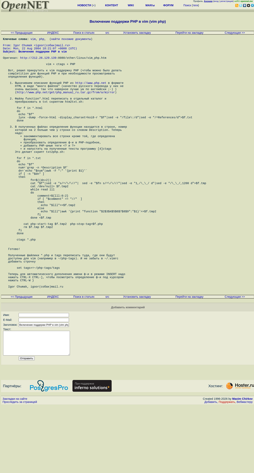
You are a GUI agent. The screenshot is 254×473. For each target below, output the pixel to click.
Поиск (187, 5)
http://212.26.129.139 (38, 63)
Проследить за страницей (20, 469)
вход (216, 1)
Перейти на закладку (189, 32)
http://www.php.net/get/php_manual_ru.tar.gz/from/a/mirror (66, 106)
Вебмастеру (245, 469)
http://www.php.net (90, 94)
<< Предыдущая (22, 32)
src (107, 32)
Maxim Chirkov (242, 466)
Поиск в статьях (83, 32)
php (41, 40)
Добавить (210, 469)
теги (195, 5)
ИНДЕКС (53, 32)
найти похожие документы (71, 40)
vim (33, 40)
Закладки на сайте (15, 466)
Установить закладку (137, 32)
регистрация (226, 1)
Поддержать (227, 469)
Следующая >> (235, 32)
